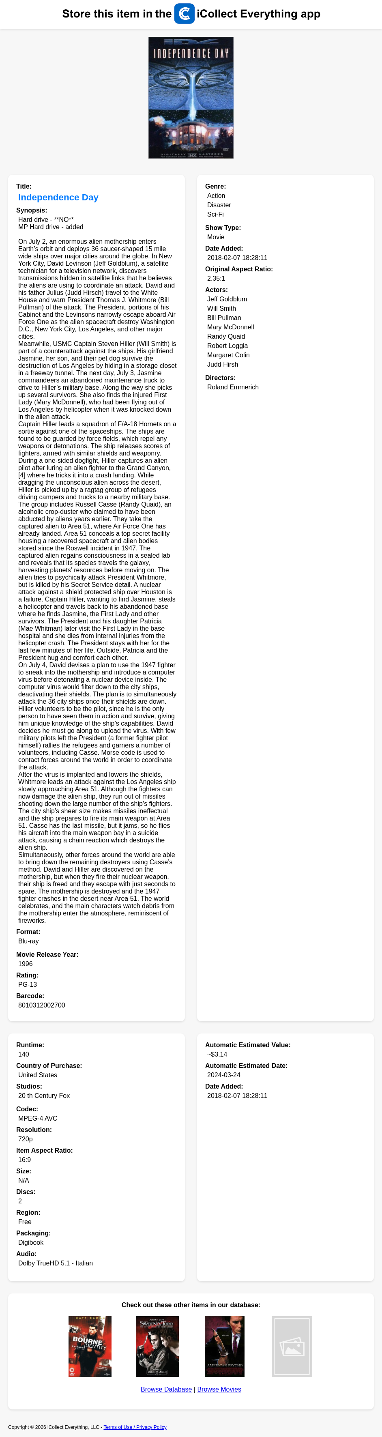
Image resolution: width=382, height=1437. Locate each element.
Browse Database (166, 1389)
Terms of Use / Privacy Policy (134, 1427)
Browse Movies (219, 1389)
